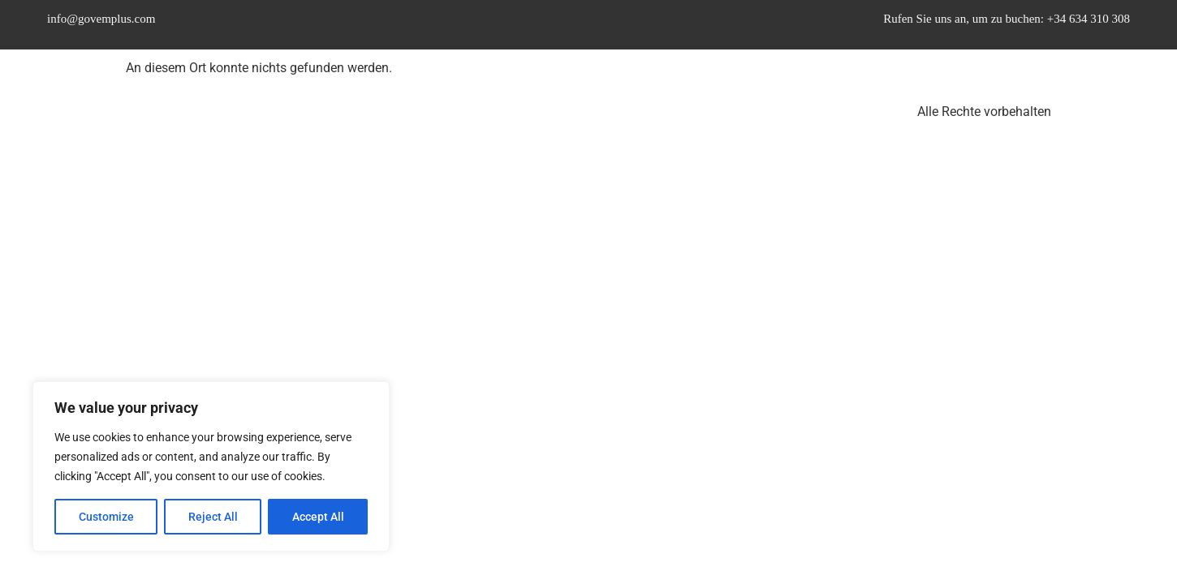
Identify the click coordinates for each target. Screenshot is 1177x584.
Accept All (318, 516)
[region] (211, 466)
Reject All (213, 516)
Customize (106, 516)
